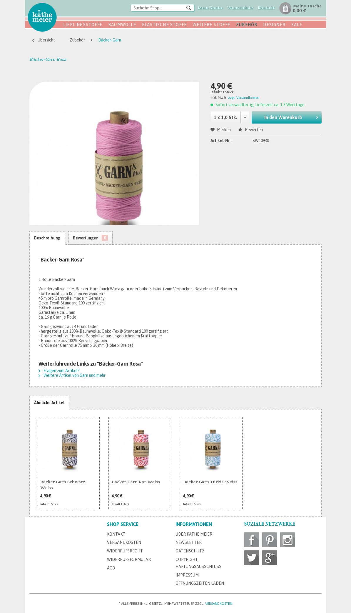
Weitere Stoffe (211, 24)
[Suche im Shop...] (162, 7)
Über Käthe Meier (194, 534)
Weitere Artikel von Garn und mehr (72, 375)
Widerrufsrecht (125, 551)
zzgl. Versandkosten (243, 98)
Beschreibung (47, 238)
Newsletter (189, 542)
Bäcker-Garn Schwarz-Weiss (63, 485)
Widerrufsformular (129, 559)
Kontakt (116, 534)
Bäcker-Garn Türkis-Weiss (210, 482)
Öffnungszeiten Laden (200, 583)
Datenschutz (190, 551)
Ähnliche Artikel (49, 402)
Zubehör (246, 24)
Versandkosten (124, 542)
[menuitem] (162, 8)
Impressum (187, 575)
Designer (274, 24)
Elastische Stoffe (164, 24)
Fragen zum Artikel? (59, 370)
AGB (111, 568)
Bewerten (250, 129)
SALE (296, 24)
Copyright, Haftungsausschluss (198, 563)
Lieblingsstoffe (82, 24)
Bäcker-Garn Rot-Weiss (136, 482)
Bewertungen (90, 238)
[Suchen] (188, 8)
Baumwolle (122, 24)
